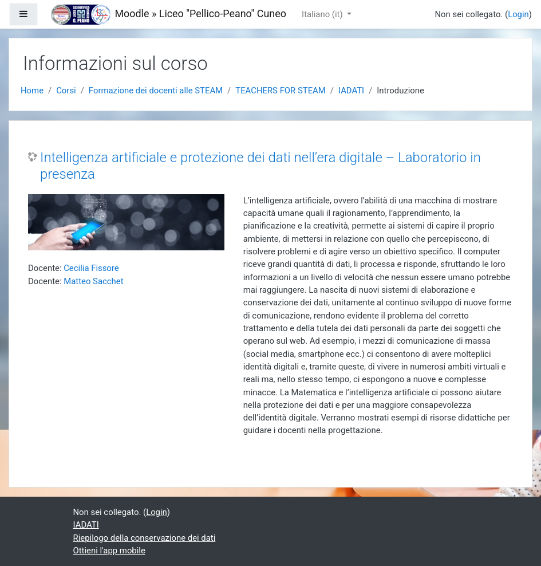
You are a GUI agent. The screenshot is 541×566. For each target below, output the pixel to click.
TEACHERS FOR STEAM (280, 90)
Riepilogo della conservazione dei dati (144, 538)
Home (32, 90)
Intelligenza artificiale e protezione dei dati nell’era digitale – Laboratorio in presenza (260, 166)
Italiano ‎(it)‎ (323, 14)
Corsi (66, 90)
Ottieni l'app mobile (109, 550)
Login (518, 14)
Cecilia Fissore (91, 268)
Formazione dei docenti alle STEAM (156, 90)
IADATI (351, 90)
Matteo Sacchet (93, 281)
